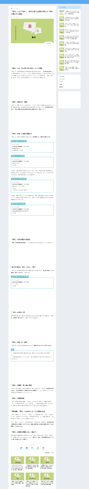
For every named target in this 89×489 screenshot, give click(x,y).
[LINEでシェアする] (38, 448)
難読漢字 (61, 87)
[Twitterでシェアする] (21, 448)
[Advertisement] (32, 55)
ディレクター (62, 79)
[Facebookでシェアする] (27, 448)
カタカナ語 (61, 76)
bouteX (11, 2)
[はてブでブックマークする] (32, 448)
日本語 (52, 452)
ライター (61, 81)
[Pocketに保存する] (43, 448)
